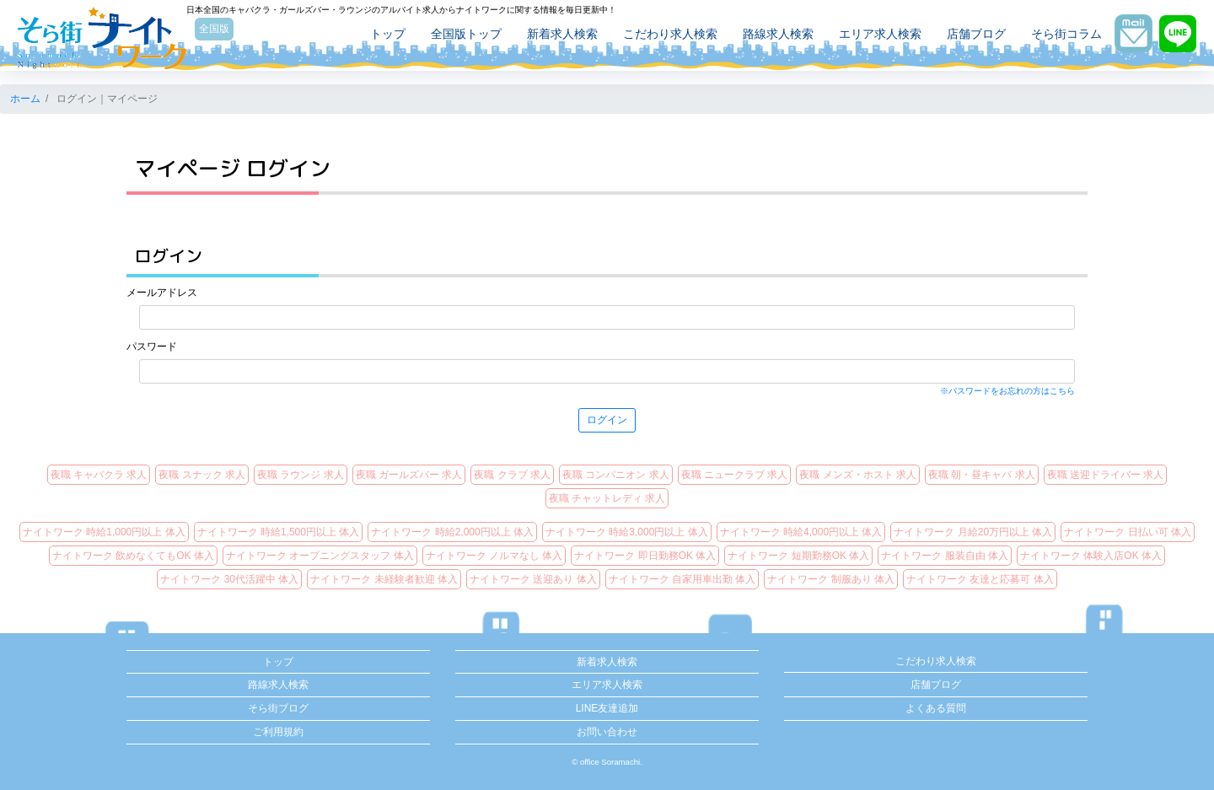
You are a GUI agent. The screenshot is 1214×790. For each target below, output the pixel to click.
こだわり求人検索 (662, 36)
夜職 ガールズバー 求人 (409, 475)
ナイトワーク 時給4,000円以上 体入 (801, 532)
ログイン (607, 420)
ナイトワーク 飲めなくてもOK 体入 (133, 556)
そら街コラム (1058, 36)
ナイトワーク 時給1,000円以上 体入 (104, 532)
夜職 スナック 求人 (201, 475)
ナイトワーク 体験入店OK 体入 (1091, 556)
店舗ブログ (968, 36)
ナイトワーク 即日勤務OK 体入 (645, 556)
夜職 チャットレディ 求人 (607, 498)
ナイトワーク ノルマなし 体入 (494, 556)
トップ (380, 36)
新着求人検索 (554, 36)
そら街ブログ (278, 708)
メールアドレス (161, 292)
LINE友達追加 (607, 708)
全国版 (222, 31)
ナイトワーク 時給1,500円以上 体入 (278, 532)
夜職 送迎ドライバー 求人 (1105, 475)
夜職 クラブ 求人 (512, 475)
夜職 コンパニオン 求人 (615, 475)
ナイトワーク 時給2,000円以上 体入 (452, 532)
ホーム (25, 99)
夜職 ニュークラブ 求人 (734, 475)
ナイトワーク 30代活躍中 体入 (229, 579)
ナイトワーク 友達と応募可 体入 (980, 579)
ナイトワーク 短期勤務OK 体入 (798, 556)
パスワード (151, 346)
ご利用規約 (278, 732)
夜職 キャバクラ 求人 (99, 475)
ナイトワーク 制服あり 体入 (830, 579)
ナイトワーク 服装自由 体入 (944, 556)
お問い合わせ (607, 732)
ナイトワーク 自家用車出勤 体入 (682, 579)
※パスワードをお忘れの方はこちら (1007, 390)
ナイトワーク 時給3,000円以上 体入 (626, 532)
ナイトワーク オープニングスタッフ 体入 (320, 556)
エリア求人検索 (872, 36)
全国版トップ (458, 36)
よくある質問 (935, 708)
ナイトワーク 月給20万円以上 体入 (973, 532)
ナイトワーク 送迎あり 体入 (533, 579)
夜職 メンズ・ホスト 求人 (857, 475)
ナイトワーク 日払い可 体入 (1127, 532)
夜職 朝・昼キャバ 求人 (981, 475)
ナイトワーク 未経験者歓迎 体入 (384, 579)
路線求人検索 (770, 36)
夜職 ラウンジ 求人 (300, 475)
